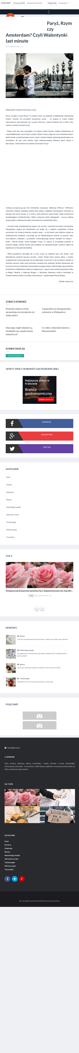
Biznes (21, 636)
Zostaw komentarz (15, 356)
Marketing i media (25, 650)
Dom (31, 595)
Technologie (23, 678)
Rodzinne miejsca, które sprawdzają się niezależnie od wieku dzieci (20, 312)
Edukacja (8, 848)
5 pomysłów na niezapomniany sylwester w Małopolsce (56, 310)
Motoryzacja (10, 866)
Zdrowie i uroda (11, 859)
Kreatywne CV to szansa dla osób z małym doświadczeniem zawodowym (62, 3)
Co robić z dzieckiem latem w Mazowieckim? (56, 329)
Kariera (8, 845)
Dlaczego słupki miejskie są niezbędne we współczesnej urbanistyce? (19, 331)
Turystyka (9, 869)
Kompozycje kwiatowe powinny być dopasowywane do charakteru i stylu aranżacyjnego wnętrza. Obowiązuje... (28, 3)
